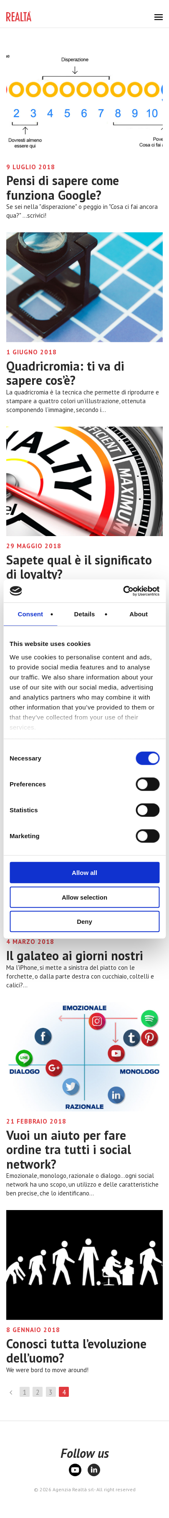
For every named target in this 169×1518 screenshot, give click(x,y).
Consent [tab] (30, 614)
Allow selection (84, 896)
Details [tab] (84, 614)
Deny (84, 921)
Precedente (11, 1392)
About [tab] (138, 614)
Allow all (84, 872)
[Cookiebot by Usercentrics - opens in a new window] (122, 590)
